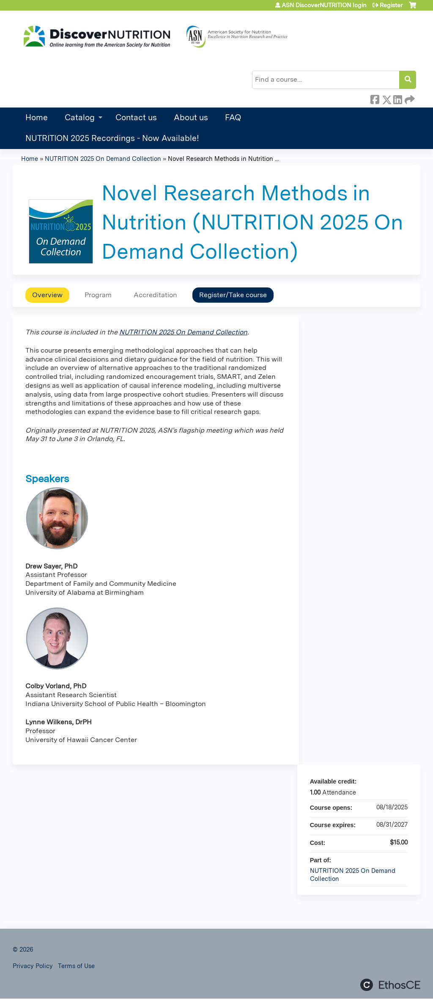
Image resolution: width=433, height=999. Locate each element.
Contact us (136, 117)
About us (191, 117)
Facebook (374, 98)
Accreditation (155, 295)
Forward (409, 98)
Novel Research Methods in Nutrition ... (223, 158)
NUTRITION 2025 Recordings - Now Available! (112, 138)
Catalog (80, 117)
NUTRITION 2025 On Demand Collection (103, 158)
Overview (47, 295)
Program (98, 295)
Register (391, 5)
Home (36, 117)
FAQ (233, 117)
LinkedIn (397, 98)
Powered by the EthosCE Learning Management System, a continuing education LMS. (390, 985)
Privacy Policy (33, 965)
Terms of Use (76, 965)
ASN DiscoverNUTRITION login (324, 5)
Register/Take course (233, 295)
